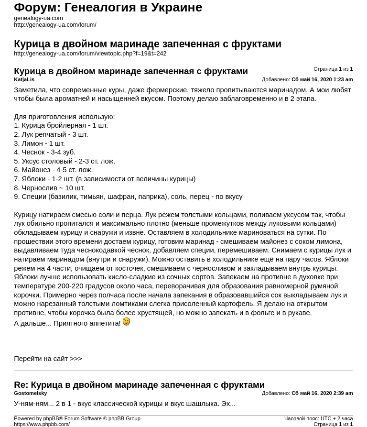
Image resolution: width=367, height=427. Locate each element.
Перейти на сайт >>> (48, 358)
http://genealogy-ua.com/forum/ (55, 25)
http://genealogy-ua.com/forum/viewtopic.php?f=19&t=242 (90, 53)
